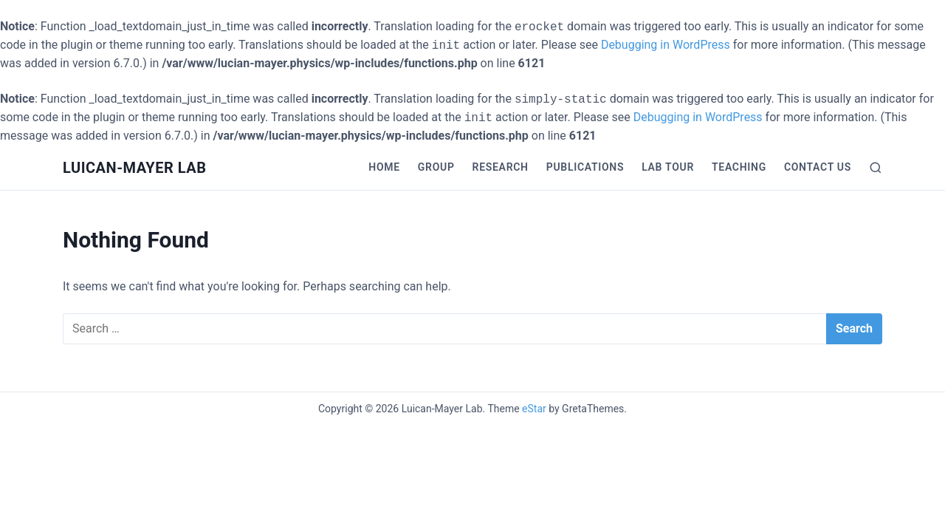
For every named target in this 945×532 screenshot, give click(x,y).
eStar (534, 409)
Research (500, 167)
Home (384, 167)
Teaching (739, 167)
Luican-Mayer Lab (135, 168)
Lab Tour (668, 167)
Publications (585, 167)
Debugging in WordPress (665, 45)
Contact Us (817, 167)
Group (436, 167)
